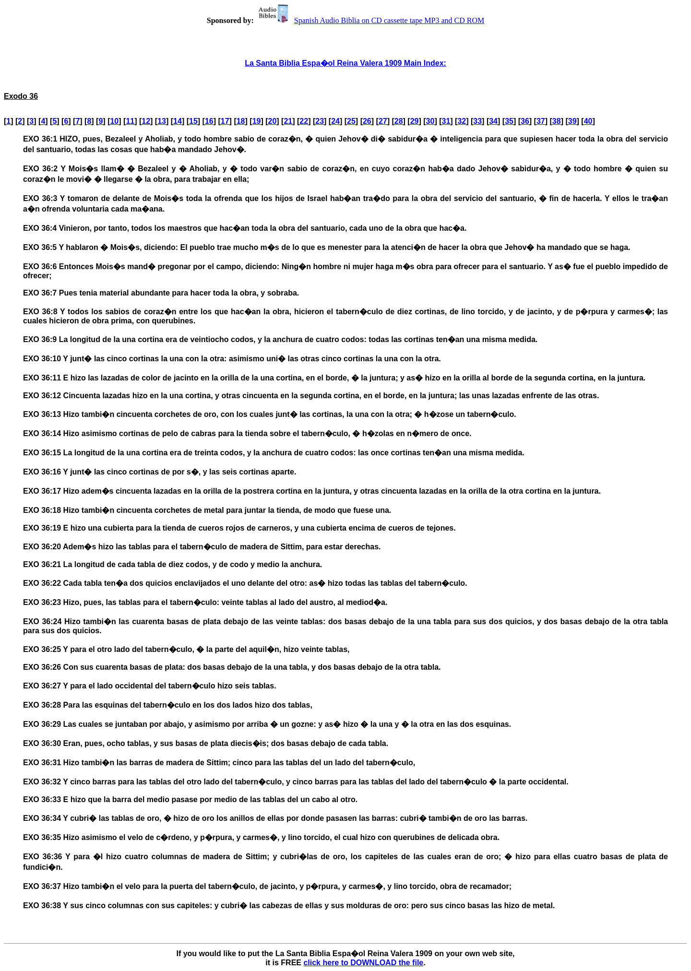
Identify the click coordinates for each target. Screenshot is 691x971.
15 (193, 121)
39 (572, 121)
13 (161, 121)
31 (446, 121)
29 (414, 121)
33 (477, 121)
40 (588, 121)
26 (367, 121)
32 (461, 121)
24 (335, 121)
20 (272, 121)
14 (177, 121)
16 (209, 121)
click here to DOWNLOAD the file (363, 963)
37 (540, 121)
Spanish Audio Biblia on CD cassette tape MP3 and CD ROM (370, 20)
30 (430, 121)
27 (383, 121)
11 (130, 121)
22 (303, 121)
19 (256, 121)
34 (493, 121)
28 (398, 121)
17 (225, 121)
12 (146, 121)
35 (509, 121)
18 (241, 121)
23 (319, 121)
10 (114, 121)
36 (525, 121)
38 (556, 121)
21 (288, 121)
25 (351, 121)
